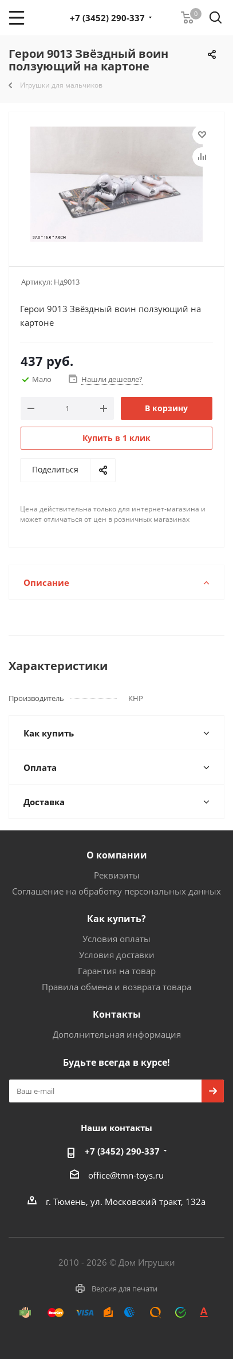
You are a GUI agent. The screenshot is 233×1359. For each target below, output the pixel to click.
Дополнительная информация (117, 1034)
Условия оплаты (116, 938)
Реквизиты (117, 875)
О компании (116, 855)
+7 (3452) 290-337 (107, 17)
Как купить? (116, 918)
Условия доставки (117, 954)
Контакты (117, 1014)
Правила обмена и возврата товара (116, 986)
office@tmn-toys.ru (126, 1175)
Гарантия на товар (117, 970)
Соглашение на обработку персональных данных (116, 891)
